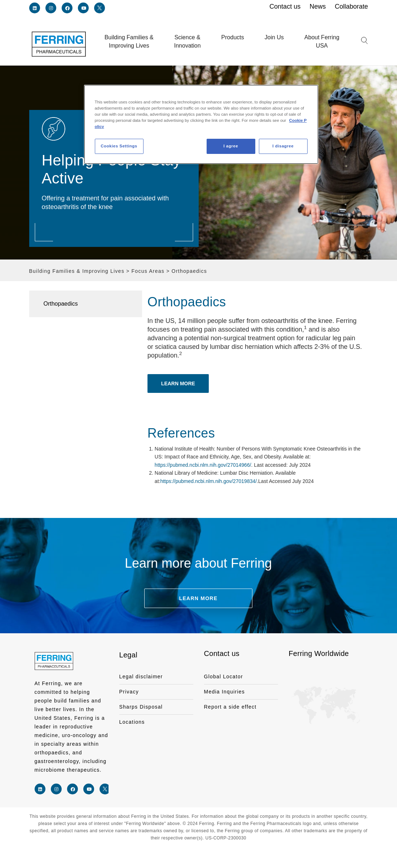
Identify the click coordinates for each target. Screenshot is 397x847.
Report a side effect (230, 707)
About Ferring (321, 42)
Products (232, 37)
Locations (132, 722)
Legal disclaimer (141, 676)
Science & (187, 42)
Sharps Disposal (141, 707)
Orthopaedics (61, 304)
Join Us (274, 37)
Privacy (129, 692)
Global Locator (223, 676)
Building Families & (129, 42)
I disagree (283, 146)
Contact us (222, 653)
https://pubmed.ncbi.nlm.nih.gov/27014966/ (203, 465)
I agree (231, 146)
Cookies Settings (119, 146)
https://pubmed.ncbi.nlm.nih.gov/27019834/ (208, 481)
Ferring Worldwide (319, 653)
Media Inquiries (224, 692)
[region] (201, 124)
